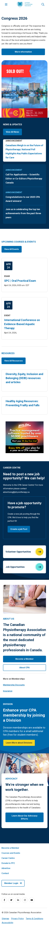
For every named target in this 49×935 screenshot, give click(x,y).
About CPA (24, 667)
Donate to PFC (8, 863)
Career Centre (8, 858)
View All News (12, 132)
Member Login (13, 883)
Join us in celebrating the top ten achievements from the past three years (23, 213)
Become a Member (24, 659)
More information (23, 52)
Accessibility (7, 922)
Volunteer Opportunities (18, 551)
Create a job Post (18, 529)
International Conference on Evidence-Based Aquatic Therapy (22, 324)
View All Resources (13, 361)
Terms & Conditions (34, 918)
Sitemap (5, 918)
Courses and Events (11, 853)
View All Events (11, 249)
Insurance (7, 691)
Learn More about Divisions (19, 743)
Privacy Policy (17, 918)
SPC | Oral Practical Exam (20, 280)
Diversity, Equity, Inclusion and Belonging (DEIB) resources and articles (24, 378)
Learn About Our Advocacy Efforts (24, 817)
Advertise (6, 868)
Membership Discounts (14, 685)
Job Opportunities (15, 567)
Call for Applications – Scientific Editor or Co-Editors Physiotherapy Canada (24, 178)
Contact (5, 873)
